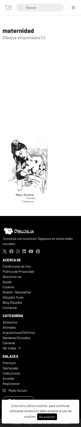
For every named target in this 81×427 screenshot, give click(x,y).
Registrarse (11, 383)
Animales (9, 327)
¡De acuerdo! (47, 417)
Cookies (8, 287)
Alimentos (10, 322)
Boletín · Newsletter (17, 292)
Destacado (10, 368)
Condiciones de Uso (17, 266)
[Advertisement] (40, 94)
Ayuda (7, 282)
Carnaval (9, 343)
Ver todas (9, 348)
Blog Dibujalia (12, 302)
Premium (9, 363)
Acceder (8, 378)
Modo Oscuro (15, 390)
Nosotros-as (12, 276)
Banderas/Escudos (16, 338)
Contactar (10, 307)
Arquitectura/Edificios (19, 332)
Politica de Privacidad (18, 271)
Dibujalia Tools (13, 297)
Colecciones (11, 373)
